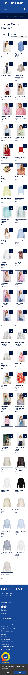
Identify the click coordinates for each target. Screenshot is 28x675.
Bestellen (3, 634)
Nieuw (16, 16)
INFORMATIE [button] (6, 668)
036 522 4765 (4, 626)
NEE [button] (8, 672)
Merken (21, 16)
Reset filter (14, 34)
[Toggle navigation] (24, 9)
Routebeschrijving (7, 624)
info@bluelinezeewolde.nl (8, 628)
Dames (6, 16)
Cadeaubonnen (5, 637)
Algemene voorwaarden (7, 646)
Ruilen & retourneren (7, 642)
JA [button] (20, 672)
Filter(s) (5, 34)
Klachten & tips (5, 644)
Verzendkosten (5, 639)
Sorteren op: (13, 37)
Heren (11, 16)
